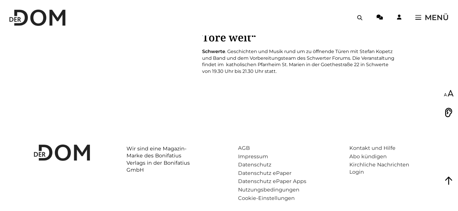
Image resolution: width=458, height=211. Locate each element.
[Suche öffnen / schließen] (360, 17)
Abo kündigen (368, 156)
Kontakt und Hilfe (372, 148)
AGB (244, 148)
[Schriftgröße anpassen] (448, 94)
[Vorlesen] (448, 112)
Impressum (253, 156)
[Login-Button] (399, 18)
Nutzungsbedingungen (268, 190)
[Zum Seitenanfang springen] (448, 180)
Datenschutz (254, 164)
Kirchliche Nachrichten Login (379, 168)
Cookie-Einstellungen (266, 198)
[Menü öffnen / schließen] (432, 18)
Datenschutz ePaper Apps (272, 181)
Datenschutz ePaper (265, 173)
